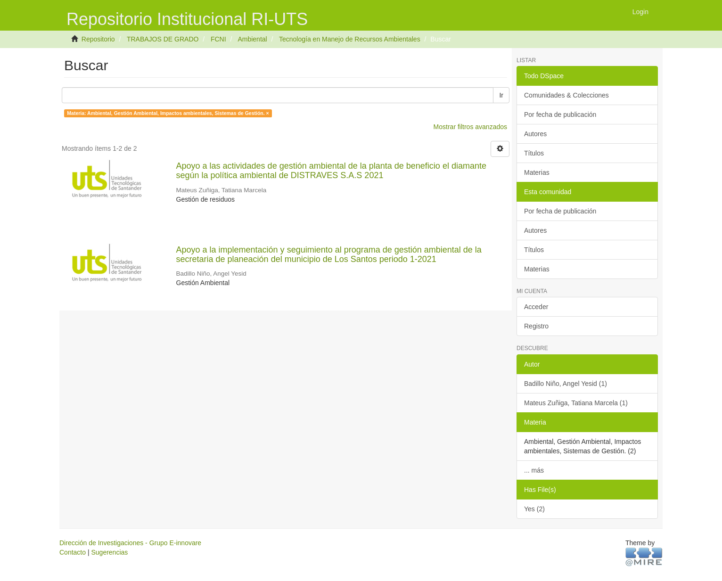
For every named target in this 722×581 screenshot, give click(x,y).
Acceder (536, 307)
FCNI (218, 39)
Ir (501, 95)
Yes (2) (534, 509)
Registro (536, 326)
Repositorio (98, 39)
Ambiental (252, 39)
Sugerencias (109, 552)
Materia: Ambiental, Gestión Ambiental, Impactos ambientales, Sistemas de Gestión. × (168, 113)
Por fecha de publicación (560, 114)
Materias (537, 172)
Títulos (534, 153)
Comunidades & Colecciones (566, 95)
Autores (535, 134)
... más (534, 470)
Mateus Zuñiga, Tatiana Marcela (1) (576, 403)
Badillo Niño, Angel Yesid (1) (565, 383)
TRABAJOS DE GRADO (162, 39)
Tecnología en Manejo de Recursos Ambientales (349, 39)
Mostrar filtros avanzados (470, 127)
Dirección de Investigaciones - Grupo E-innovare (130, 543)
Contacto (72, 552)
